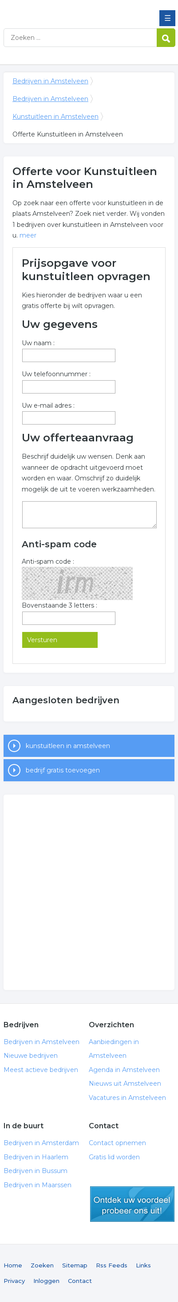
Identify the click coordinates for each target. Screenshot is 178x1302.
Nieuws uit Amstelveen (125, 1084)
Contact (80, 1280)
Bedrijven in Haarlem (36, 1157)
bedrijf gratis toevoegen (63, 770)
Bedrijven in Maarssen (37, 1185)
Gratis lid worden (114, 1157)
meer (28, 235)
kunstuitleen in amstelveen (68, 746)
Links (143, 1265)
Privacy (14, 1280)
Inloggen (46, 1280)
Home (13, 1265)
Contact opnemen (117, 1143)
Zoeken (42, 1265)
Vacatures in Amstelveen (127, 1098)
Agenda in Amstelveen (124, 1070)
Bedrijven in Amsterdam (41, 1143)
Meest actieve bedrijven (41, 1070)
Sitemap (74, 1265)
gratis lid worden (132, 1204)
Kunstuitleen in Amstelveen (55, 117)
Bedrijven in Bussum (35, 1171)
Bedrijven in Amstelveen (68, 10)
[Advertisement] (89, 892)
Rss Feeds (111, 1265)
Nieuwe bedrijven (31, 1056)
